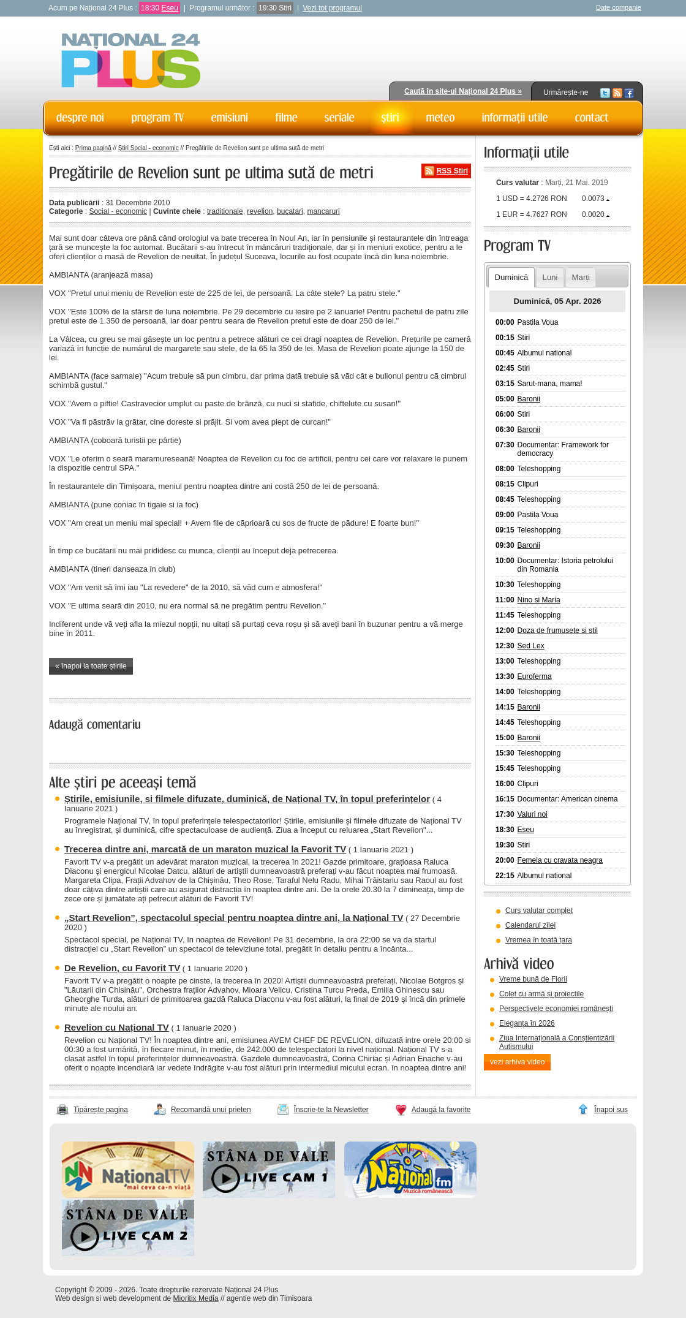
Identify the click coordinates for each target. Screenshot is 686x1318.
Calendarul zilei (530, 925)
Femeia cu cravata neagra (560, 860)
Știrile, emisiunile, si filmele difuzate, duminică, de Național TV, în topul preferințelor (247, 798)
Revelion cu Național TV (116, 1027)
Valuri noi (533, 814)
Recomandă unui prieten (211, 1109)
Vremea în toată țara (538, 940)
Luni (550, 277)
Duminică (511, 277)
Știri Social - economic (148, 148)
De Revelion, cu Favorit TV (122, 968)
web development (132, 1298)
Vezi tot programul (332, 8)
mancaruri (323, 211)
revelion (260, 211)
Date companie (618, 7)
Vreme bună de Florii (533, 979)
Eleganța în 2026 (527, 1023)
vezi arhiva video (517, 1062)
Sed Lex (531, 646)
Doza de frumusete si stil (558, 630)
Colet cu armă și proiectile (541, 994)
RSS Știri (452, 171)
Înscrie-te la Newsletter (331, 1109)
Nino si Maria (539, 600)
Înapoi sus (611, 1109)
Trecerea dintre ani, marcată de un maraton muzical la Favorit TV (205, 849)
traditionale (225, 211)
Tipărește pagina (101, 1109)
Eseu (169, 8)
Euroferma (535, 676)
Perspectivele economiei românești (556, 1008)
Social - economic (118, 211)
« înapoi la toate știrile (91, 666)
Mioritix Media (196, 1298)
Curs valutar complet (539, 910)
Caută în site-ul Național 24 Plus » (463, 91)
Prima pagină (93, 148)
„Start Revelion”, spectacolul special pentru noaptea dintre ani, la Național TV (233, 917)
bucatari (290, 211)
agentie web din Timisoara (269, 1298)
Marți (581, 277)
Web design (74, 1298)
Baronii (529, 399)
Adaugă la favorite (441, 1109)
